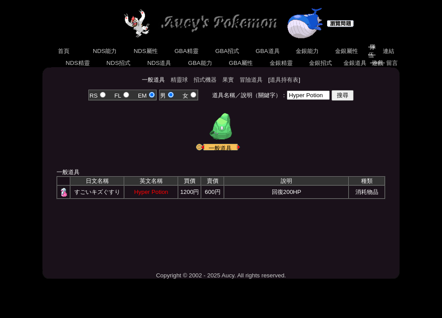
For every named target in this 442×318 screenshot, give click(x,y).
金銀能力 (307, 51)
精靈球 (179, 79)
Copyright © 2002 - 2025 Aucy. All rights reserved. (221, 275)
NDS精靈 (77, 63)
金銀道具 (355, 63)
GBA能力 (200, 63)
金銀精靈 (281, 63)
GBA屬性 (241, 63)
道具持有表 (284, 79)
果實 (228, 79)
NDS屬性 (146, 51)
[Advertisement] (221, 232)
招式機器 (205, 79)
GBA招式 (227, 51)
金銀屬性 (346, 51)
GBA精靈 (186, 51)
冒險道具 (251, 79)
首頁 (63, 51)
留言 (392, 63)
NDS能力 (104, 51)
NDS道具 (159, 63)
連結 (388, 51)
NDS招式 (118, 63)
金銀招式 (320, 63)
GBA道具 (268, 51)
